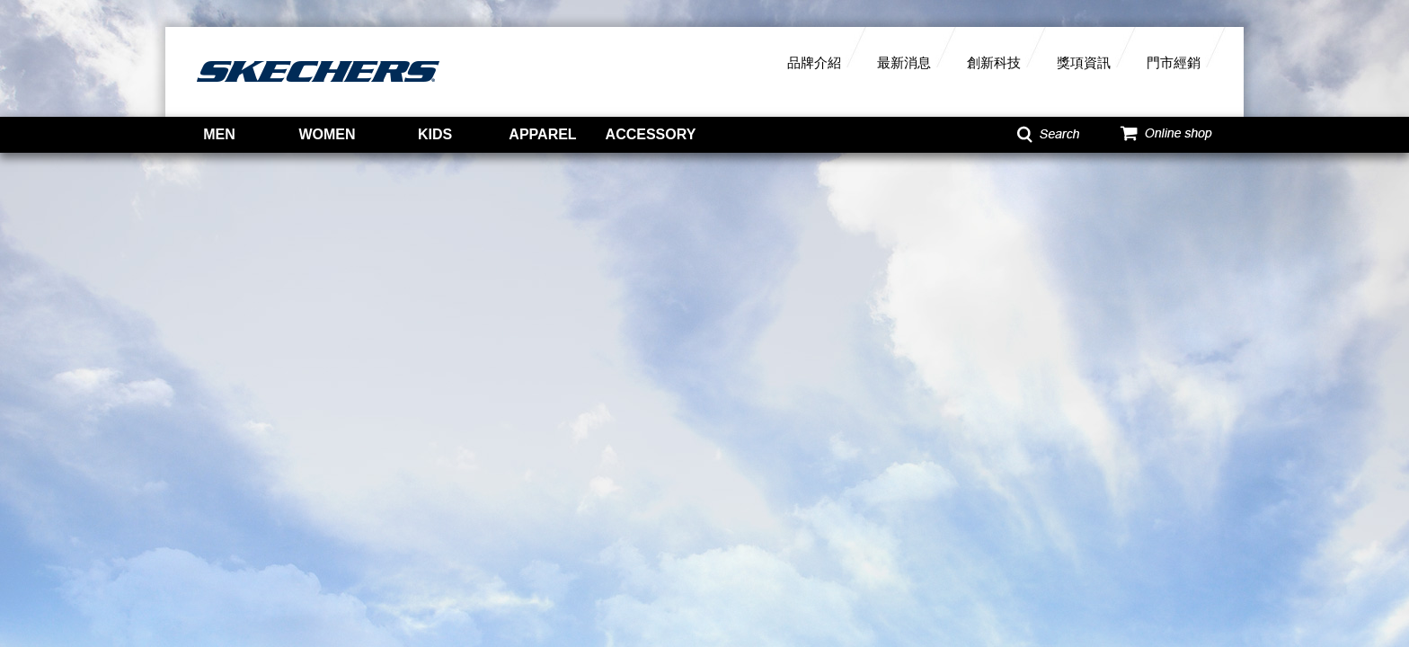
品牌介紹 (814, 62)
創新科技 (994, 62)
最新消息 (904, 62)
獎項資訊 (1084, 62)
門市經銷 (1174, 62)
